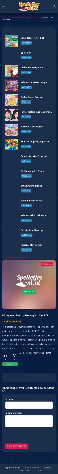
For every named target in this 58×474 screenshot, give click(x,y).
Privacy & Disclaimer (32, 468)
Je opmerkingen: (13, 413)
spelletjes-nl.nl (7, 17)
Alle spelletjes (20, 17)
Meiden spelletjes (33, 17)
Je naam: (9, 399)
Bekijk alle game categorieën (15, 257)
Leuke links (47, 468)
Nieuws (20, 470)
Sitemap (37, 470)
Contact (28, 470)
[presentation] (28, 435)
